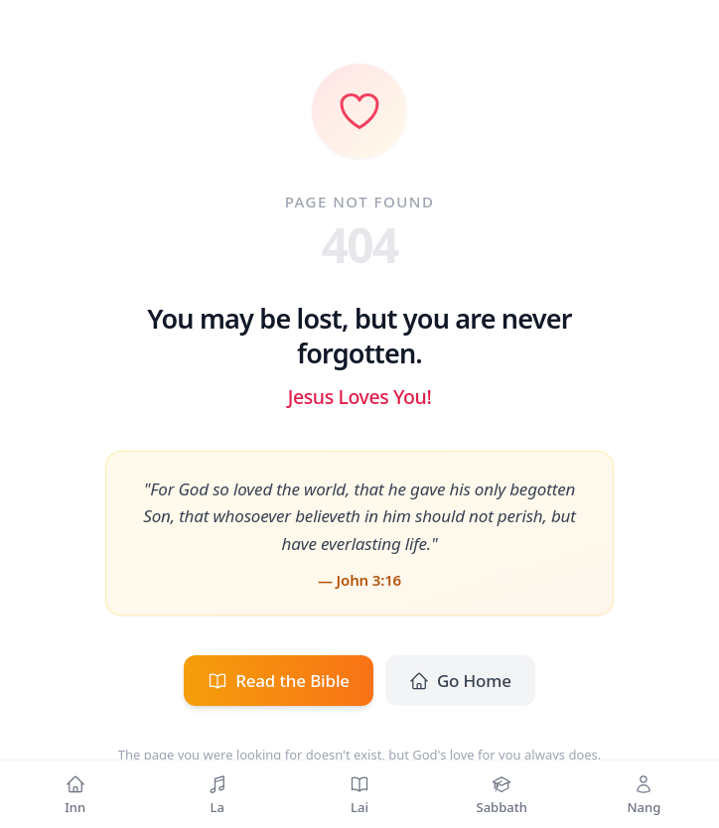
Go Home (460, 680)
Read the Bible (279, 680)
